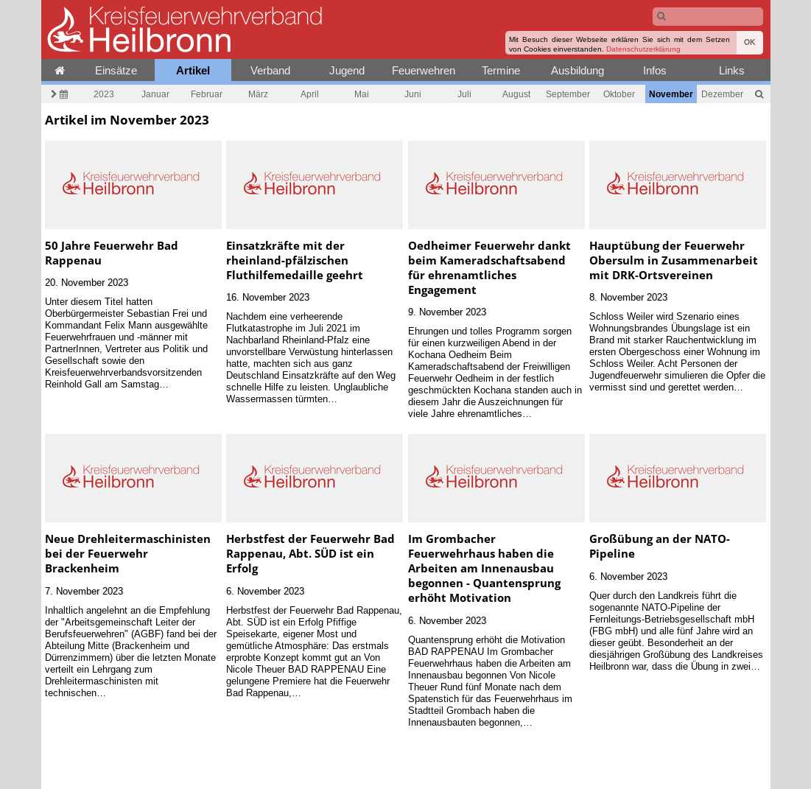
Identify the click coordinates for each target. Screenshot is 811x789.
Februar (206, 93)
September (568, 93)
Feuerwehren (423, 70)
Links (732, 70)
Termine (501, 70)
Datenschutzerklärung (643, 49)
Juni (412, 93)
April (310, 93)
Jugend (347, 70)
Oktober (619, 93)
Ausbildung (577, 70)
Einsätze (116, 70)
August (516, 93)
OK (750, 42)
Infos (655, 70)
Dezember (722, 93)
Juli (464, 93)
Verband (270, 70)
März (258, 93)
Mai (361, 93)
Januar (155, 93)
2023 (104, 93)
